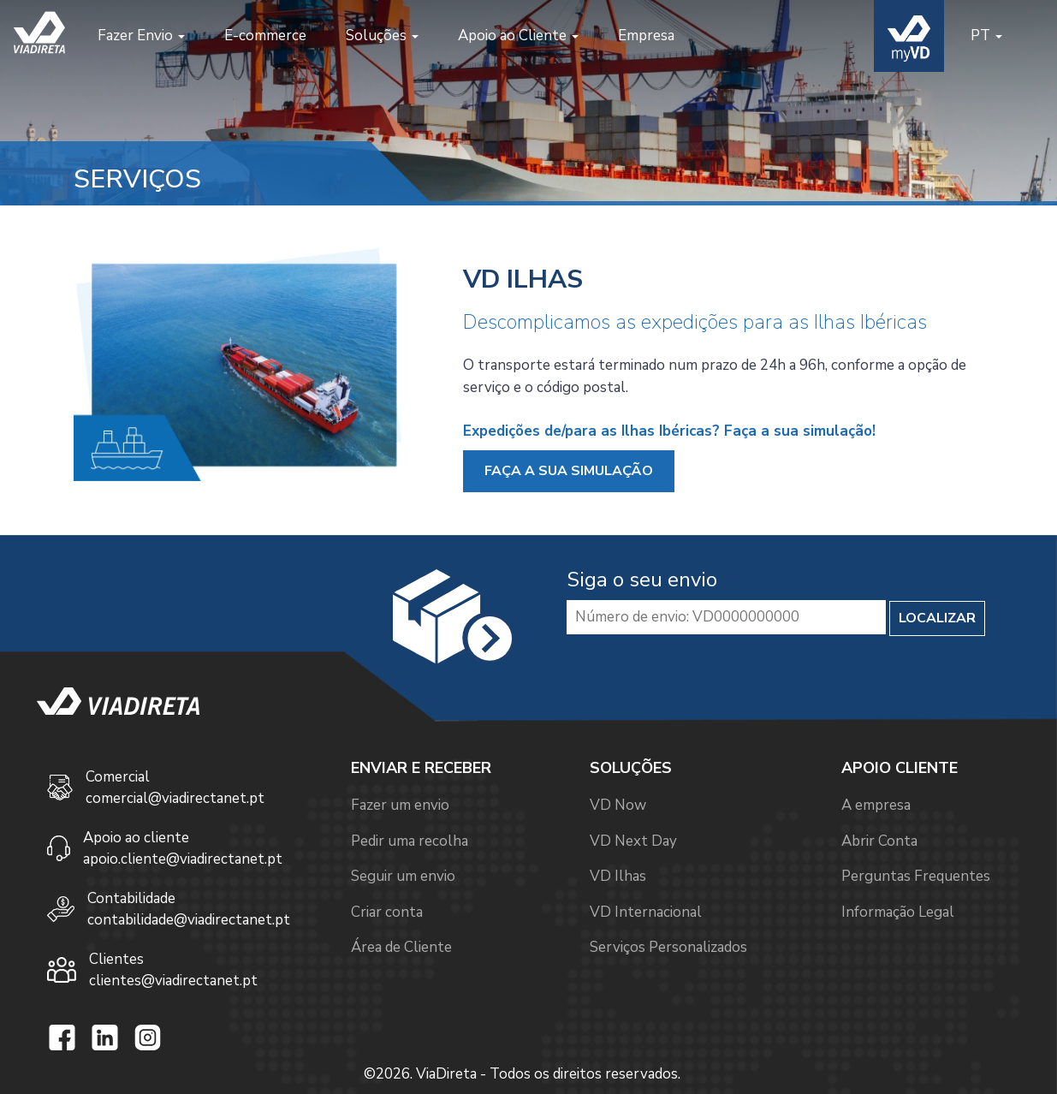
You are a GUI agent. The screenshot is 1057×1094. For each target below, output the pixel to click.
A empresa (876, 805)
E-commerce (265, 35)
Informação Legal (897, 912)
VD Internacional (646, 912)
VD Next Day (633, 841)
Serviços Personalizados (668, 947)
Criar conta (387, 912)
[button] (141, 36)
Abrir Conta (879, 841)
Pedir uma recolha (409, 841)
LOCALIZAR (937, 618)
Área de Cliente (401, 947)
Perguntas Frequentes (915, 876)
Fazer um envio (400, 805)
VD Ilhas (618, 876)
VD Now (618, 805)
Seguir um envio (403, 876)
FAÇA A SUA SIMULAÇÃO (568, 470)
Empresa (646, 35)
